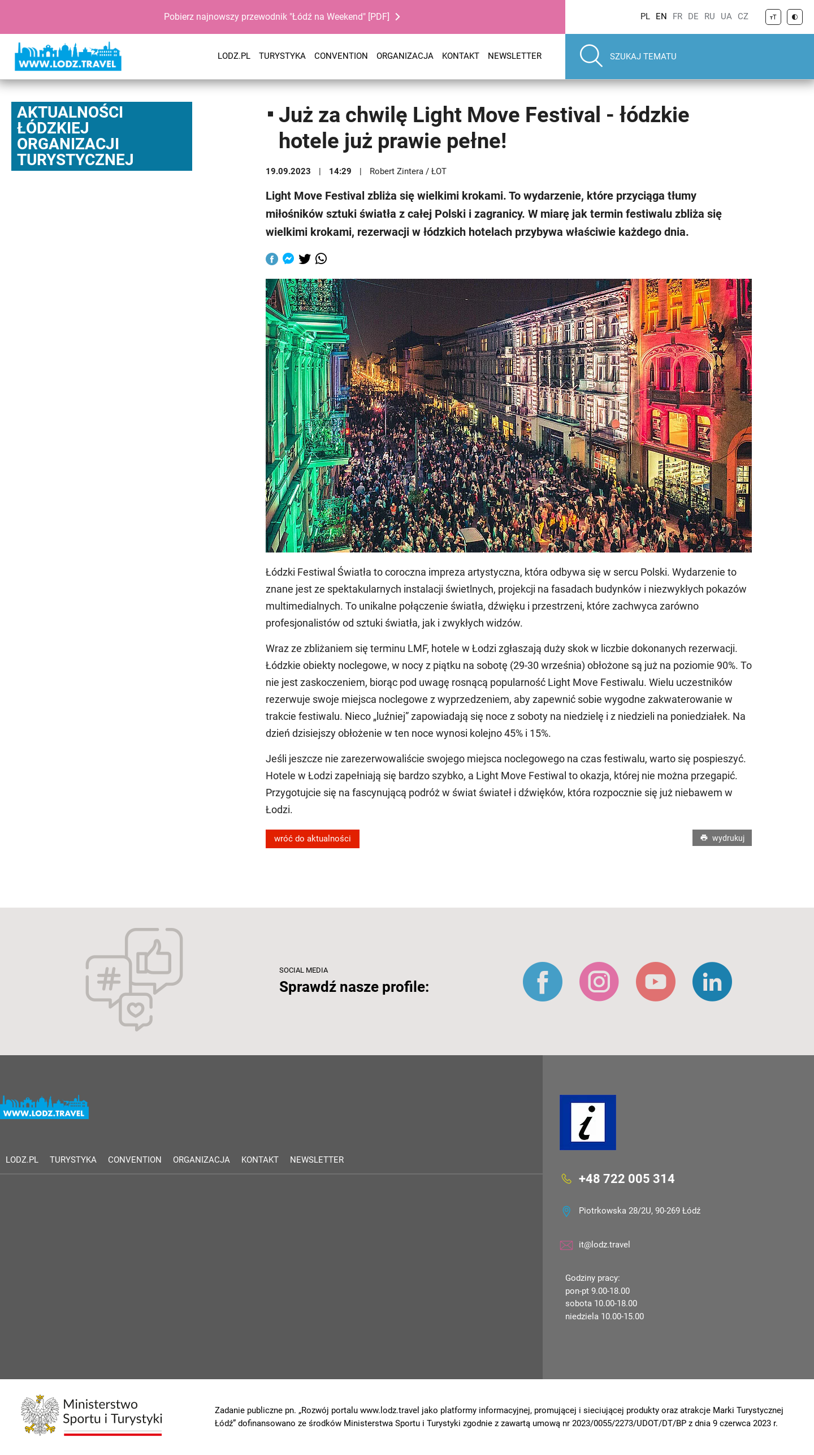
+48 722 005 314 (627, 1179)
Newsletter (515, 56)
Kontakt (460, 56)
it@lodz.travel (604, 1245)
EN (661, 16)
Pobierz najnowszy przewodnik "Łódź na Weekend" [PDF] (276, 16)
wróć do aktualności (312, 839)
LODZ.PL (234, 56)
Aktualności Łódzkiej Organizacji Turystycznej (75, 136)
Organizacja (405, 56)
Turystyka (282, 56)
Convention (341, 56)
